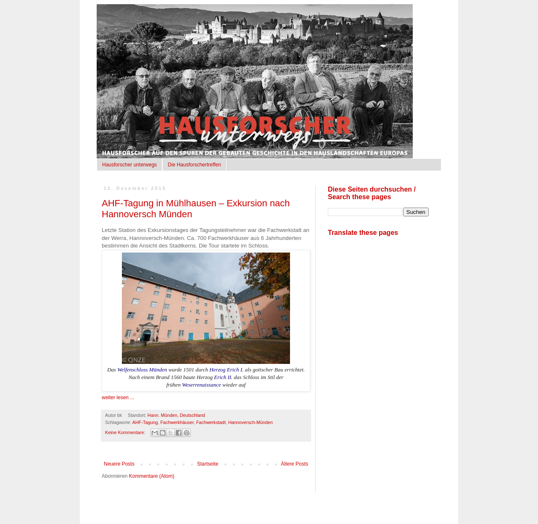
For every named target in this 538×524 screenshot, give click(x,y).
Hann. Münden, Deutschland (176, 415)
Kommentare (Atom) (151, 476)
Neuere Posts (119, 464)
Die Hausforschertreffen (194, 165)
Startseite (208, 464)
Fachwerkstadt (211, 422)
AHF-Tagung (145, 422)
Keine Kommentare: (125, 432)
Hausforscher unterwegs (129, 165)
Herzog (217, 369)
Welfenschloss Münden (142, 369)
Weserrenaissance (201, 385)
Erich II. (223, 377)
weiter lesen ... (118, 397)
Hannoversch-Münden (250, 422)
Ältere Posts (294, 464)
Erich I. (235, 369)
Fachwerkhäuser (176, 422)
